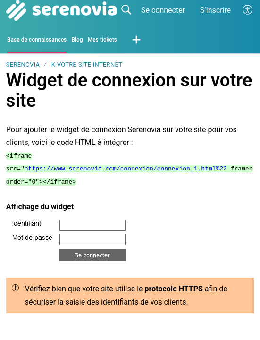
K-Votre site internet (87, 64)
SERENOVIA (23, 64)
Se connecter (163, 10)
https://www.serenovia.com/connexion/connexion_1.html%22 (126, 168)
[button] (248, 10)
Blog (77, 39)
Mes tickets (102, 39)
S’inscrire (215, 10)
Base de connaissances (37, 39)
